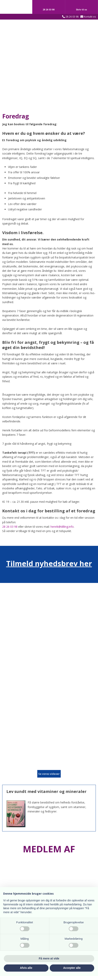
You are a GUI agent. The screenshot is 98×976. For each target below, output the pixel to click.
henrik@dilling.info (62, 526)
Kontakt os (90, 16)
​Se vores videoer (49, 774)
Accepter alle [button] (72, 967)
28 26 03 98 (72, 16)
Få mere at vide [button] (49, 958)
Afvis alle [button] (26, 967)
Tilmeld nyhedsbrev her (49, 563)
